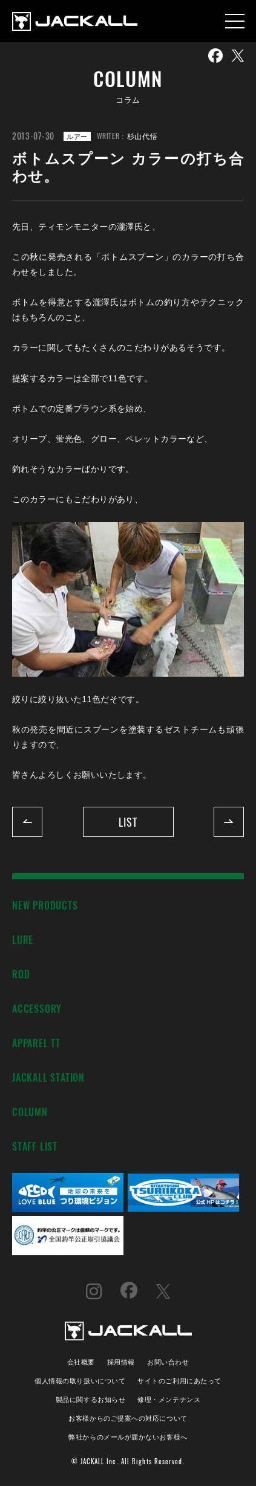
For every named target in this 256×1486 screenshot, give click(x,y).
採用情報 (121, 1361)
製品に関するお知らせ (90, 1398)
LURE (22, 939)
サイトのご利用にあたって (179, 1380)
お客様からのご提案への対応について (127, 1417)
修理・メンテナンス (168, 1398)
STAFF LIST (34, 1146)
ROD (21, 974)
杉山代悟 (142, 135)
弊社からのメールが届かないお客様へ (127, 1436)
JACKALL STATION (48, 1077)
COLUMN (30, 1111)
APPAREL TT (36, 1043)
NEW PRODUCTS (45, 905)
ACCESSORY (37, 1008)
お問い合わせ (168, 1361)
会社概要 (81, 1361)
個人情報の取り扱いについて (79, 1380)
